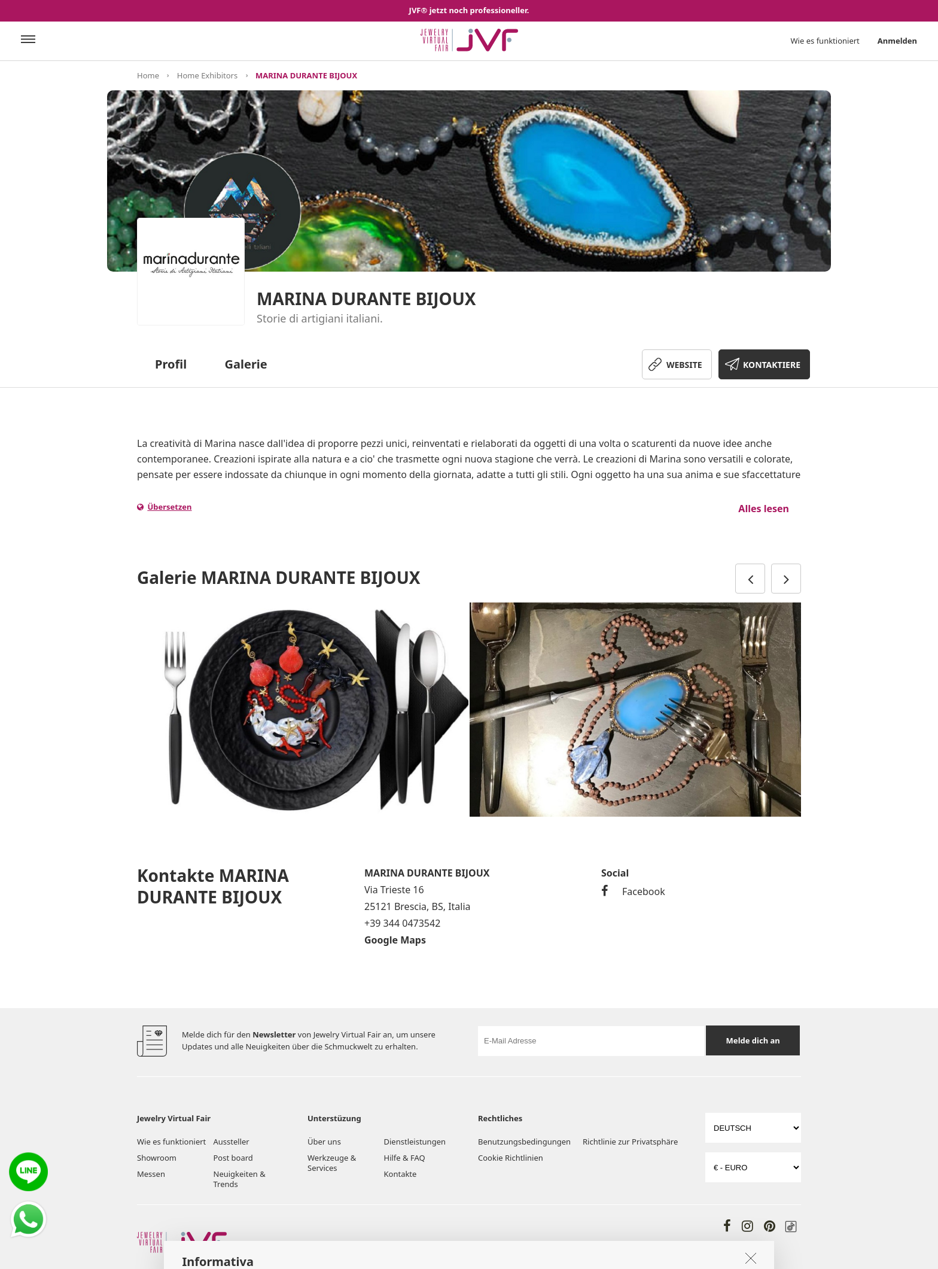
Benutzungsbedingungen (524, 1141)
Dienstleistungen (415, 1141)
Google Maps (395, 940)
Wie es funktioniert (825, 40)
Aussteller (231, 1141)
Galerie (246, 364)
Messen (151, 1173)
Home (148, 75)
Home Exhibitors (207, 75)
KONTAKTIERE (771, 364)
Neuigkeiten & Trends (240, 1178)
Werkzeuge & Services (331, 1162)
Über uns (324, 1141)
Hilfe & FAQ (404, 1157)
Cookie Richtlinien (511, 1157)
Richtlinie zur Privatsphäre (630, 1141)
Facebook (633, 891)
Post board (233, 1157)
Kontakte (400, 1173)
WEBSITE (684, 364)
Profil (171, 364)
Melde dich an (753, 1040)
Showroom (156, 1157)
